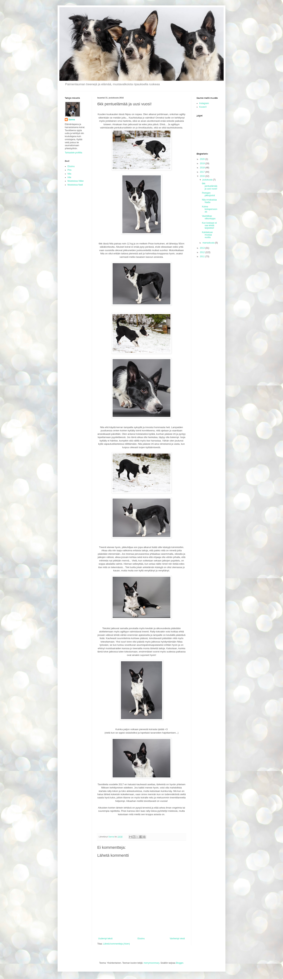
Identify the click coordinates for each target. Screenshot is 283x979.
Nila (69, 173)
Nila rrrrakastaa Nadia (209, 201)
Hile (69, 177)
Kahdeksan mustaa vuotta (207, 235)
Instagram (204, 103)
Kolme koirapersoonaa (209, 209)
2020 (202, 159)
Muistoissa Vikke (76, 181)
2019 (202, 163)
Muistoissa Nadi (75, 185)
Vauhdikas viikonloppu (208, 217)
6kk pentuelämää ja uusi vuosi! (209, 186)
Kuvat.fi (202, 107)
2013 (202, 248)
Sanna (71, 119)
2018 (202, 167)
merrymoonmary (151, 963)
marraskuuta (209, 242)
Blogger (179, 963)
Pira (69, 170)
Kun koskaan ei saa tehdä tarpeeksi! (209, 225)
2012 (202, 252)
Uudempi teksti (105, 938)
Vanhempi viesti (177, 938)
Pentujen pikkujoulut (208, 194)
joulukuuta (208, 179)
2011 (202, 256)
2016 (202, 176)
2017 (202, 172)
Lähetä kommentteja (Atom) (116, 944)
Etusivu (141, 938)
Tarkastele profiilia (73, 152)
